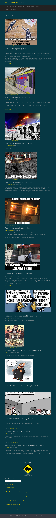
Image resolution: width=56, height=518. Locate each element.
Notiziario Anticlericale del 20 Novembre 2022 (23, 316)
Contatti (44, 6)
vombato (7, 318)
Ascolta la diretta (28, 462)
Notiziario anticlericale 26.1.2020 (17, 431)
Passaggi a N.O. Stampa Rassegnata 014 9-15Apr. (24, 445)
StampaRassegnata (10, 50)
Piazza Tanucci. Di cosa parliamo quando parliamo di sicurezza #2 (22, 491)
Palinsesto (13, 6)
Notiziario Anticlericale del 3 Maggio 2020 (21, 419)
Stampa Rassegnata (14, 45)
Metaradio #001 (10, 487)
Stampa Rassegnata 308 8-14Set (18, 97)
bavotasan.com (48, 515)
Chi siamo (38, 6)
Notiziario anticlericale (14, 312)
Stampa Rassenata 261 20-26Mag (18, 274)
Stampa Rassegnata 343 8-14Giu (14, 504)
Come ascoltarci (30, 6)
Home (7, 6)
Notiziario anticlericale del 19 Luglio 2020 (21, 386)
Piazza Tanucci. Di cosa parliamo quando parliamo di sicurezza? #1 (22, 496)
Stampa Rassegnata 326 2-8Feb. (18, 49)
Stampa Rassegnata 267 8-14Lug (18, 182)
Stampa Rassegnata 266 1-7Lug (17, 228)
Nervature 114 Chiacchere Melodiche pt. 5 (16, 500)
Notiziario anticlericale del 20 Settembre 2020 (23, 350)
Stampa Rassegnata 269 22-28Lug (19, 143)
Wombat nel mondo (11, 9)
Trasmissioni (21, 6)
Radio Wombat (11, 2)
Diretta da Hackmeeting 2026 (13, 509)
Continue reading (9, 63)
